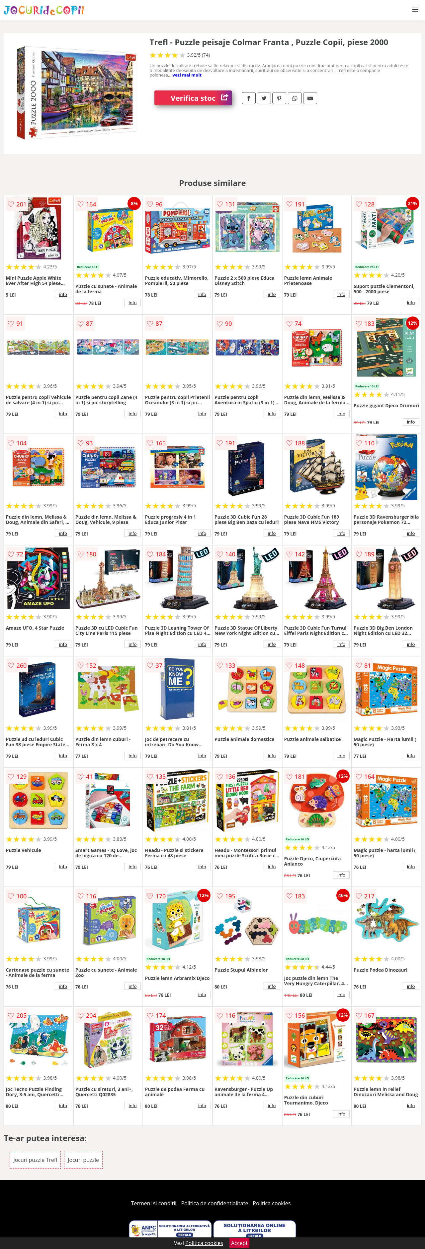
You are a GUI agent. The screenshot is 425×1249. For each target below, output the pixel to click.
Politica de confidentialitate (214, 1203)
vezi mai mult (187, 75)
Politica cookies (272, 1203)
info (63, 294)
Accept (239, 1243)
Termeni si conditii (154, 1203)
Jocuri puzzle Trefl (35, 1160)
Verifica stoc (201, 97)
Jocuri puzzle (83, 1160)
